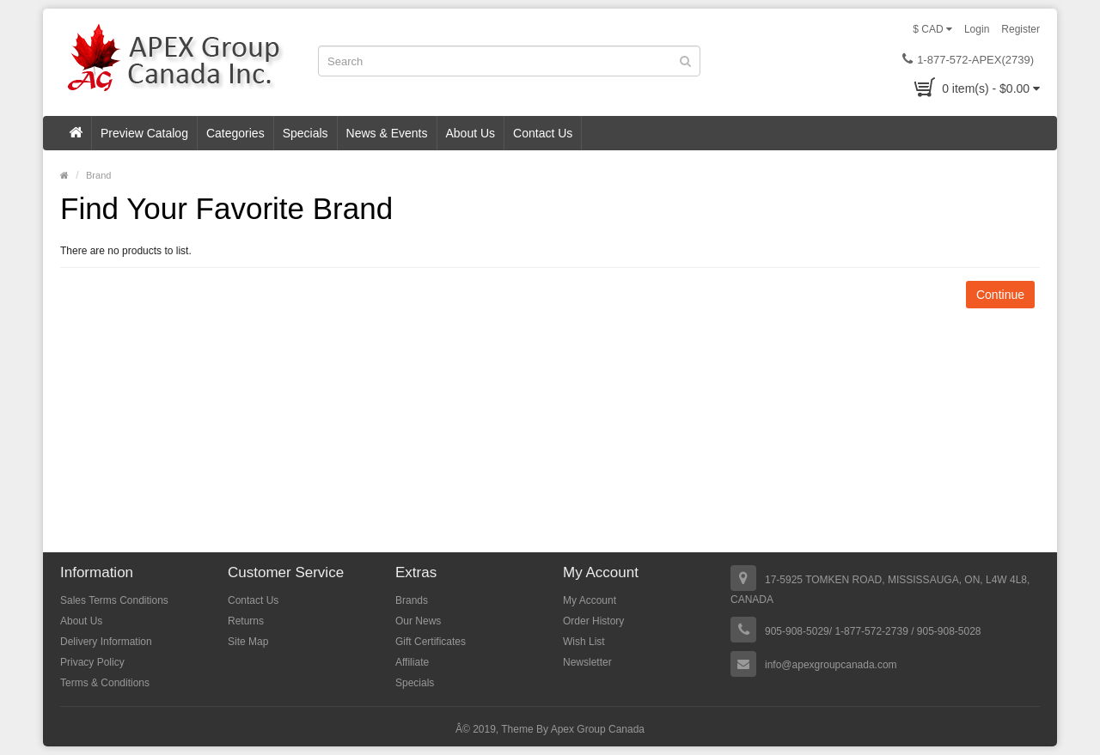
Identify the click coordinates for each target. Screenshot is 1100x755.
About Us (471, 133)
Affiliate (412, 662)
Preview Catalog (144, 133)
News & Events (387, 133)
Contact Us (542, 133)
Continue (1000, 294)
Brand (98, 175)
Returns (246, 621)
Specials (305, 133)
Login (976, 29)
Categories (235, 133)
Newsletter (587, 662)
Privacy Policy (92, 662)
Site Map (248, 642)
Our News (418, 621)
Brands (411, 600)
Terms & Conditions (105, 683)
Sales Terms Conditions (114, 600)
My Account (589, 600)
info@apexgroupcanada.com (831, 665)
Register (1020, 29)
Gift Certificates (430, 642)
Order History (593, 621)
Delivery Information (106, 642)
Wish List (584, 642)
